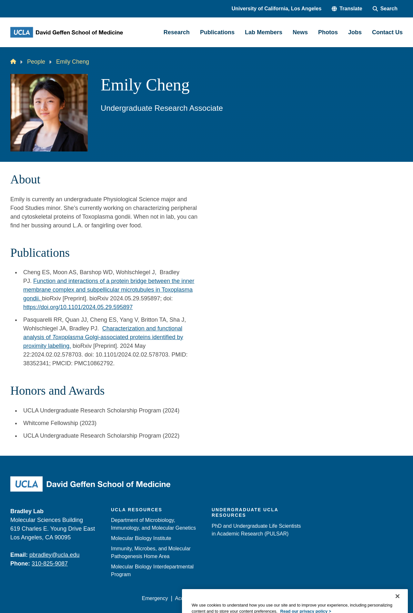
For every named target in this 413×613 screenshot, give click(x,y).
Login (341, 598)
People (36, 61)
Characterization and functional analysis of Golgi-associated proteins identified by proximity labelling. (103, 337)
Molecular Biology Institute (141, 538)
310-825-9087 (50, 563)
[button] (347, 9)
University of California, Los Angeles (277, 8)
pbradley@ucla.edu (54, 555)
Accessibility (189, 598)
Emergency (155, 598)
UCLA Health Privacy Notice (296, 598)
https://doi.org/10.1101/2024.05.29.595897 (78, 307)
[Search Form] (385, 9)
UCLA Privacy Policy (233, 598)
